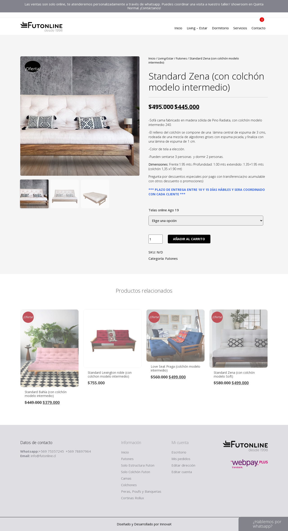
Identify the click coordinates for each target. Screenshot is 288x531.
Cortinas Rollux (132, 498)
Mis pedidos (180, 458)
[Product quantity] (155, 239)
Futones (181, 58)
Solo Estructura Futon (137, 465)
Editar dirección (183, 465)
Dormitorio (220, 28)
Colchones (129, 485)
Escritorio (178, 452)
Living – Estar (197, 28)
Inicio (178, 28)
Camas (126, 478)
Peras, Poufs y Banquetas (141, 491)
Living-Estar (165, 58)
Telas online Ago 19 (163, 210)
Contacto (259, 28)
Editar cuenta (181, 471)
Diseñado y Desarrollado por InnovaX (144, 524)
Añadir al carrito (189, 239)
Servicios (240, 28)
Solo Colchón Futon (135, 471)
